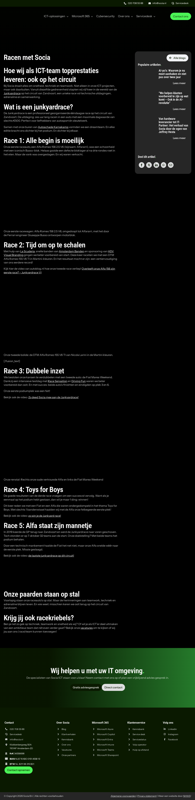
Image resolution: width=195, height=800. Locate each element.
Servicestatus (139, 739)
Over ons (66, 744)
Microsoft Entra (105, 739)
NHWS (186, 795)
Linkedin (172, 729)
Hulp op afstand (141, 749)
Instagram (173, 734)
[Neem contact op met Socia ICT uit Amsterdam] (19, 769)
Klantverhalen (69, 734)
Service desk (139, 734)
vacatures (87, 627)
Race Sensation (57, 381)
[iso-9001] (166, 775)
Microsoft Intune (105, 744)
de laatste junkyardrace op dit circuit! (51, 555)
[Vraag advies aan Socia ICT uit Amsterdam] (86, 687)
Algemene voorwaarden (123, 795)
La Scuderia (27, 251)
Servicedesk (16, 734)
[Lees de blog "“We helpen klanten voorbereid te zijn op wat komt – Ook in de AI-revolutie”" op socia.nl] (179, 108)
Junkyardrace (12, 93)
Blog (64, 729)
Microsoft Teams (105, 749)
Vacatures (67, 749)
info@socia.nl (16, 739)
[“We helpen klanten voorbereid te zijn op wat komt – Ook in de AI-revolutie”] (145, 91)
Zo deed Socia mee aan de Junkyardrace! (53, 397)
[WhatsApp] (163, 165)
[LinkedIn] (156, 165)
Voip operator (139, 744)
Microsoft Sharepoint (108, 755)
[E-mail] (170, 165)
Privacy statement (147, 795)
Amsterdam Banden (71, 251)
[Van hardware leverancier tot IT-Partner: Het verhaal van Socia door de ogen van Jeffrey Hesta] (145, 117)
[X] (149, 165)
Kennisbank (67, 739)
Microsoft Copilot (106, 734)
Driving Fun (78, 381)
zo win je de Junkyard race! (44, 515)
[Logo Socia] (16, 11)
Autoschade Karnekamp (53, 127)
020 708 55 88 (17, 729)
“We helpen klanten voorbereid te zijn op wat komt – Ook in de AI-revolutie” (173, 98)
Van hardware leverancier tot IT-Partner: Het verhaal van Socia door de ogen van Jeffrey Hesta (173, 125)
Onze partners (69, 755)
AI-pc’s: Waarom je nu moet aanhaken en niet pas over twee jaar (172, 74)
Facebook (173, 739)
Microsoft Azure (105, 729)
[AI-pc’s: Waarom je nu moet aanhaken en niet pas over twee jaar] (145, 69)
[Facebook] (141, 165)
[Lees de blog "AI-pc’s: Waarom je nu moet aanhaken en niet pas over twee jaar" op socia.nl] (179, 83)
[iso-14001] (182, 775)
